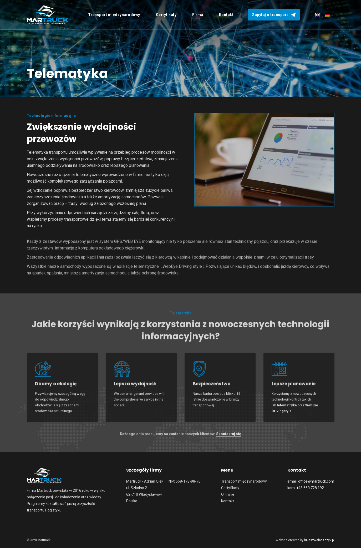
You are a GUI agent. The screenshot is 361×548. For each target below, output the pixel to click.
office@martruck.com (316, 481)
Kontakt (227, 501)
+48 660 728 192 (310, 488)
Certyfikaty (230, 488)
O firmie (227, 494)
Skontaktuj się (228, 437)
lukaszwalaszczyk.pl (319, 540)
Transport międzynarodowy (244, 481)
